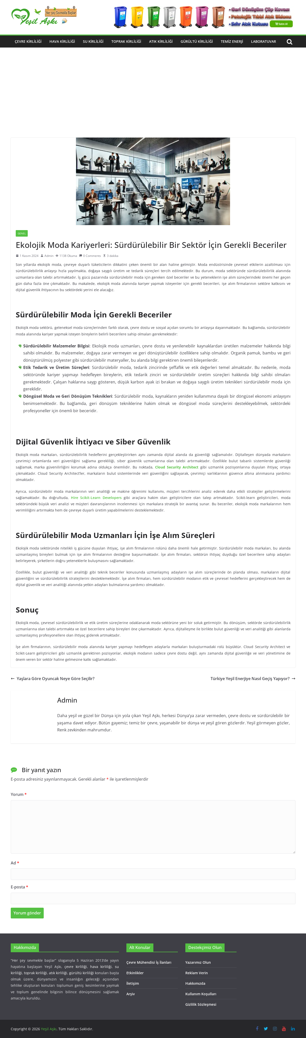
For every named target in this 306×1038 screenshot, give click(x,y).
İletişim (132, 983)
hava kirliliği (101, 966)
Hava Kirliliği (62, 41)
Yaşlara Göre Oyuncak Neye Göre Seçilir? (52, 678)
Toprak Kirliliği (126, 41)
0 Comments (90, 256)
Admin (48, 256)
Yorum (19, 794)
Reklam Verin (196, 972)
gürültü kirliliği (81, 972)
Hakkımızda (195, 983)
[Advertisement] (153, 100)
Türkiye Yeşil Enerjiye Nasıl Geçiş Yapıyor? (253, 678)
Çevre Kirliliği (28, 41)
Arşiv (130, 993)
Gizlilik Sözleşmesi (200, 1004)
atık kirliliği (58, 972)
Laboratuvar (263, 41)
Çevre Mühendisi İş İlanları (148, 962)
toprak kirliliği (35, 972)
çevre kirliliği (75, 966)
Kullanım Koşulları (200, 993)
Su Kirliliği (93, 41)
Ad (15, 863)
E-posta (19, 887)
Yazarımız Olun (198, 962)
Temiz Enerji (232, 41)
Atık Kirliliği (161, 41)
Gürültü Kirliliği (197, 41)
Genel (22, 233)
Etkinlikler (135, 972)
